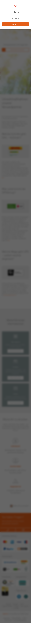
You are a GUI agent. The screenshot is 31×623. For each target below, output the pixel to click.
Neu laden (15, 24)
